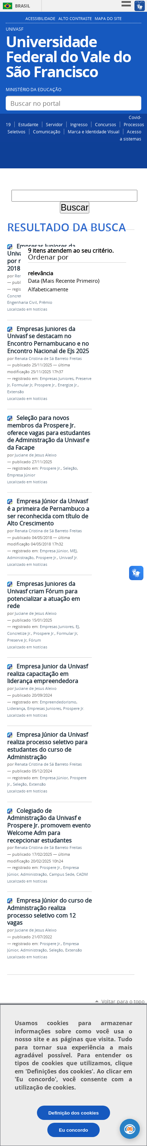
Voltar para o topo (122, 1001)
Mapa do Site (108, 18)
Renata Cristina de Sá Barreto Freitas (48, 358)
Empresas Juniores (57, 378)
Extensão (15, 391)
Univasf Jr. (68, 557)
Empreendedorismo (58, 702)
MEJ (73, 550)
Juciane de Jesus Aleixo (36, 455)
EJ (77, 626)
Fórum (35, 640)
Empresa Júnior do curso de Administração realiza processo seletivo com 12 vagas (49, 911)
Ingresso (78, 124)
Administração (20, 557)
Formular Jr (22, 384)
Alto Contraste (75, 18)
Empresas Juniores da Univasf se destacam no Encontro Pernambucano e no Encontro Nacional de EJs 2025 (48, 340)
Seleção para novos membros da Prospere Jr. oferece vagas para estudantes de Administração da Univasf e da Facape (48, 432)
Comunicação (46, 131)
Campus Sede (61, 874)
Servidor (54, 124)
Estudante (28, 124)
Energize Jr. (68, 384)
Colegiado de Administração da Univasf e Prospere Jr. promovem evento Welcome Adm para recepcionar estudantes (49, 825)
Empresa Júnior (21, 475)
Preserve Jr (17, 640)
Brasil (22, 6)
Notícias (40, 309)
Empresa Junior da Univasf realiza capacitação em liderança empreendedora (47, 673)
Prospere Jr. (45, 384)
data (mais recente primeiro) (63, 280)
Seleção (70, 468)
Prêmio (45, 302)
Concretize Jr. (19, 295)
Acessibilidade (40, 18)
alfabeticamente (48, 289)
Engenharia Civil (22, 302)
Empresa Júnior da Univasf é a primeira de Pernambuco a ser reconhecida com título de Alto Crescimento (48, 512)
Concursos (105, 124)
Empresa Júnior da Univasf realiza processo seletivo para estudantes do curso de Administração (47, 746)
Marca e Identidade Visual (93, 131)
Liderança (16, 708)
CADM (82, 874)
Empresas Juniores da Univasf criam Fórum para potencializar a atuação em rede (43, 595)
